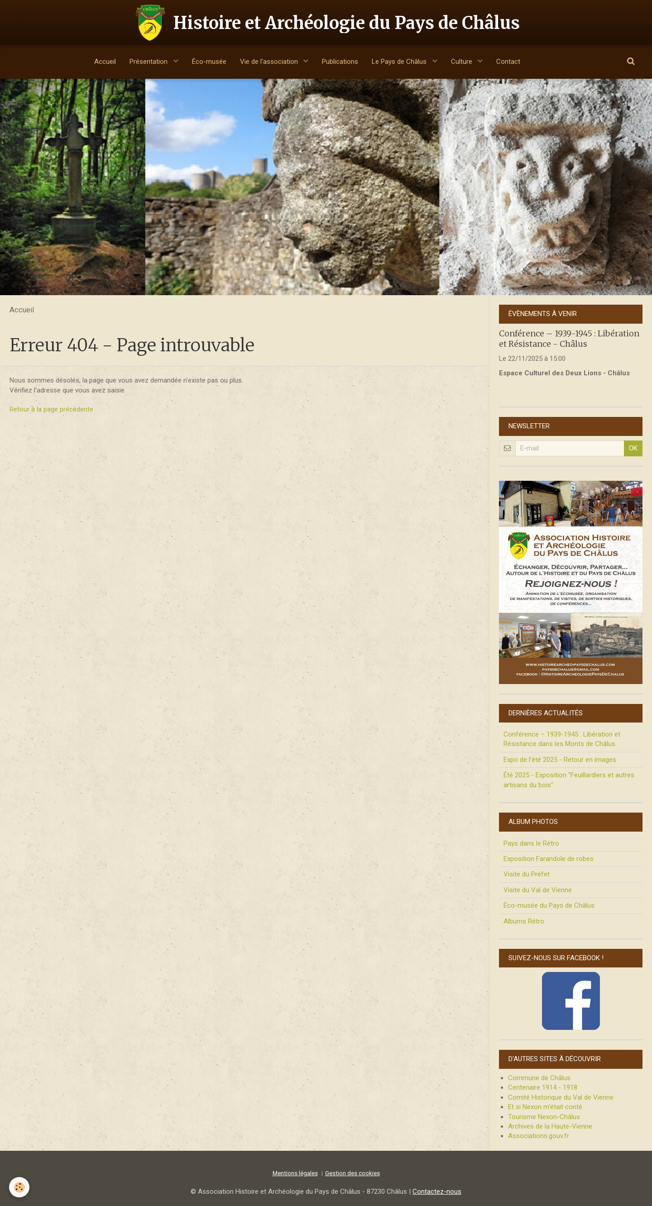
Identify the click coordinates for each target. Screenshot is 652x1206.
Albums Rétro (523, 921)
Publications (340, 61)
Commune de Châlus (539, 1078)
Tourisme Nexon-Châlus (544, 1117)
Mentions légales (295, 1173)
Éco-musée (209, 61)
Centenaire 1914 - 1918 (542, 1087)
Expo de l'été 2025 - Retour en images (559, 760)
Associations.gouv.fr (538, 1136)
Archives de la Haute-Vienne (550, 1126)
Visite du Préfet (526, 874)
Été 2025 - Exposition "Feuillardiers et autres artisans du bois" (568, 780)
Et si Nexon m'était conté (545, 1107)
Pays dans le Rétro (531, 843)
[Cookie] (19, 1187)
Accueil (105, 61)
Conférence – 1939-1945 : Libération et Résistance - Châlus (569, 338)
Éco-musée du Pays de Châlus (548, 905)
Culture (462, 61)
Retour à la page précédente (51, 409)
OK (633, 448)
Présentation (149, 61)
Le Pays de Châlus (400, 61)
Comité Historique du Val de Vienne (561, 1097)
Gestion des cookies (352, 1173)
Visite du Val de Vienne (537, 890)
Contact (508, 61)
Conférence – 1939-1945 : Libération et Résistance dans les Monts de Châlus (561, 739)
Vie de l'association (270, 61)
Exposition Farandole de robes (548, 859)
